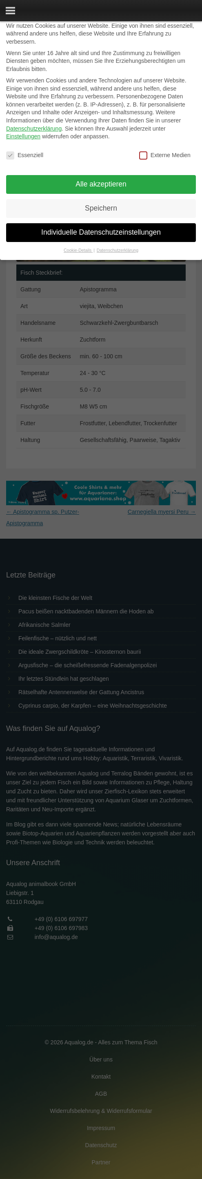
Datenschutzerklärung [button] (117, 250)
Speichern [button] (101, 208)
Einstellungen (23, 136)
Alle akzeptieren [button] (101, 184)
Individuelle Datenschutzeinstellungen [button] (101, 232)
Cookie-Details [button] (78, 250)
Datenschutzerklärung (34, 128)
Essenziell (24, 155)
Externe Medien (165, 155)
